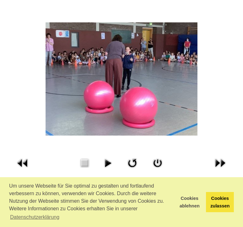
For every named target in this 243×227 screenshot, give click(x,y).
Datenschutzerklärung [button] (34, 217)
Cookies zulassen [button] (220, 202)
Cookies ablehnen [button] (190, 202)
